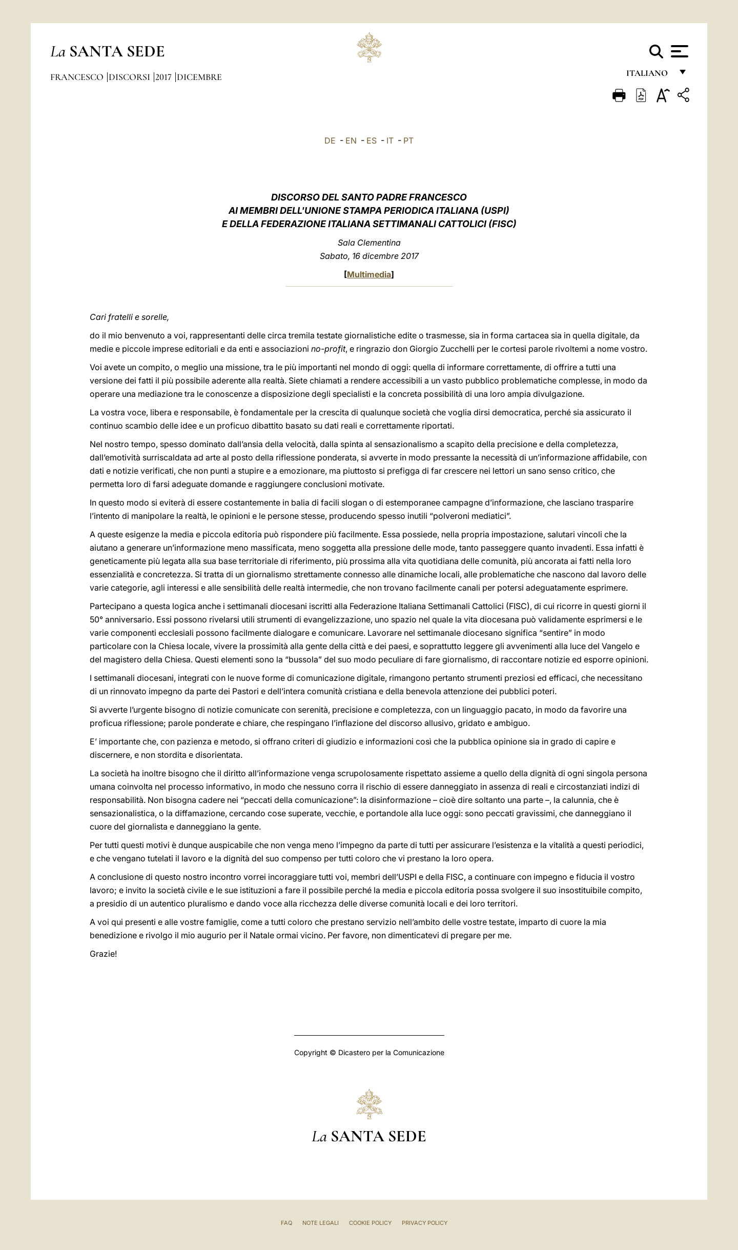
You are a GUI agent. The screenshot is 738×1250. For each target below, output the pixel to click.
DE (330, 140)
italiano (649, 76)
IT (390, 140)
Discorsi (130, 77)
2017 (164, 77)
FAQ (286, 1222)
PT (408, 140)
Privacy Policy (424, 1222)
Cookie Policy (370, 1222)
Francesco (78, 77)
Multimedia (369, 274)
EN (351, 140)
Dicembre (199, 77)
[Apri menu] (678, 51)
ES (371, 140)
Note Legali (320, 1222)
